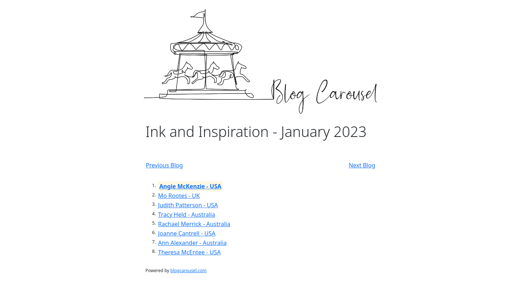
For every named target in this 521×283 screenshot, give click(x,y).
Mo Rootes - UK (179, 196)
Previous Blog (164, 165)
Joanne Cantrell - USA (186, 233)
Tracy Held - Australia (186, 215)
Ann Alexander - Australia (192, 243)
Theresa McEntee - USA (189, 252)
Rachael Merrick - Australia (194, 224)
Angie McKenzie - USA (190, 186)
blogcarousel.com (188, 270)
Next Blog (362, 165)
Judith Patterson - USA (188, 205)
